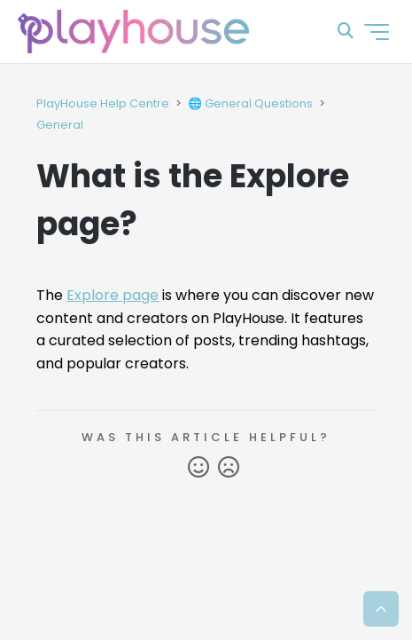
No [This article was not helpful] (228, 467)
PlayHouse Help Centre (102, 103)
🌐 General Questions (250, 103)
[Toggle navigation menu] (376, 31)
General (59, 124)
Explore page (112, 295)
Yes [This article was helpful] (198, 467)
